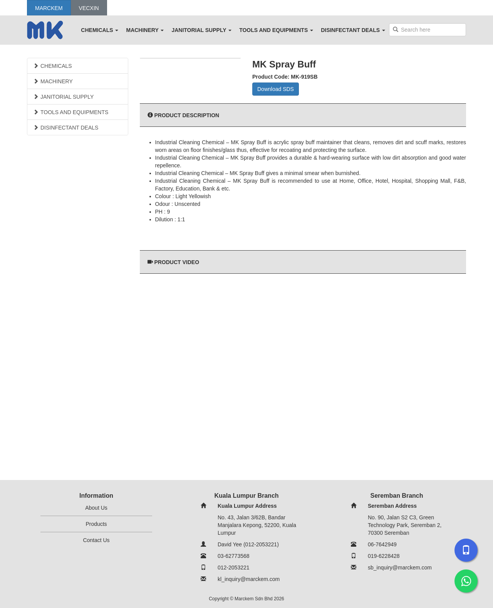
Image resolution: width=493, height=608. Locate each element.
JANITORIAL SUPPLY (201, 30)
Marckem (49, 8)
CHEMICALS (99, 30)
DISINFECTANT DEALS (353, 30)
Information (96, 495)
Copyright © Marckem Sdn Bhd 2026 (246, 598)
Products (96, 524)
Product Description (186, 115)
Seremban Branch (397, 495)
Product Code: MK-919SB (285, 77)
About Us (96, 508)
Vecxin (89, 8)
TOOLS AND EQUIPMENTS (276, 30)
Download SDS (275, 89)
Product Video (176, 262)
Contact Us (96, 540)
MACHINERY (145, 30)
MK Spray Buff (284, 64)
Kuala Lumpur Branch (246, 495)
